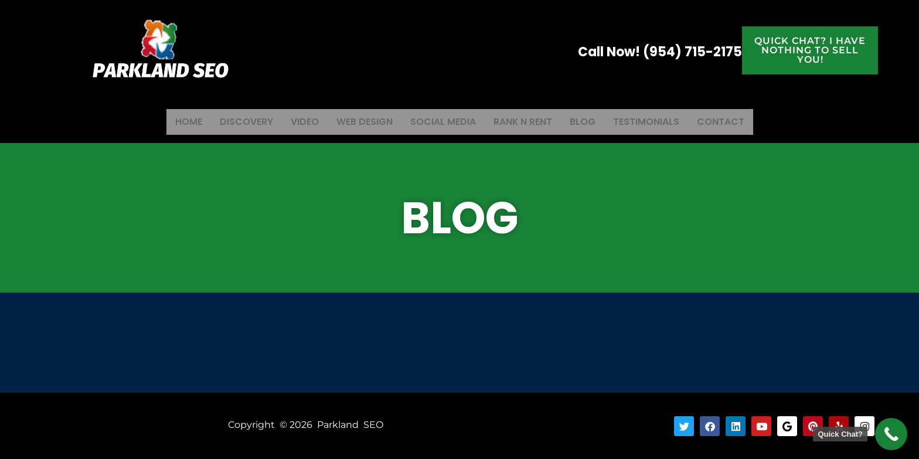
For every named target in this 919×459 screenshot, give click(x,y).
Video (296, 121)
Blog (589, 121)
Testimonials (656, 121)
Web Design (359, 121)
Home (174, 121)
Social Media (441, 121)
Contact (735, 121)
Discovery (234, 121)
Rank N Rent (526, 121)
